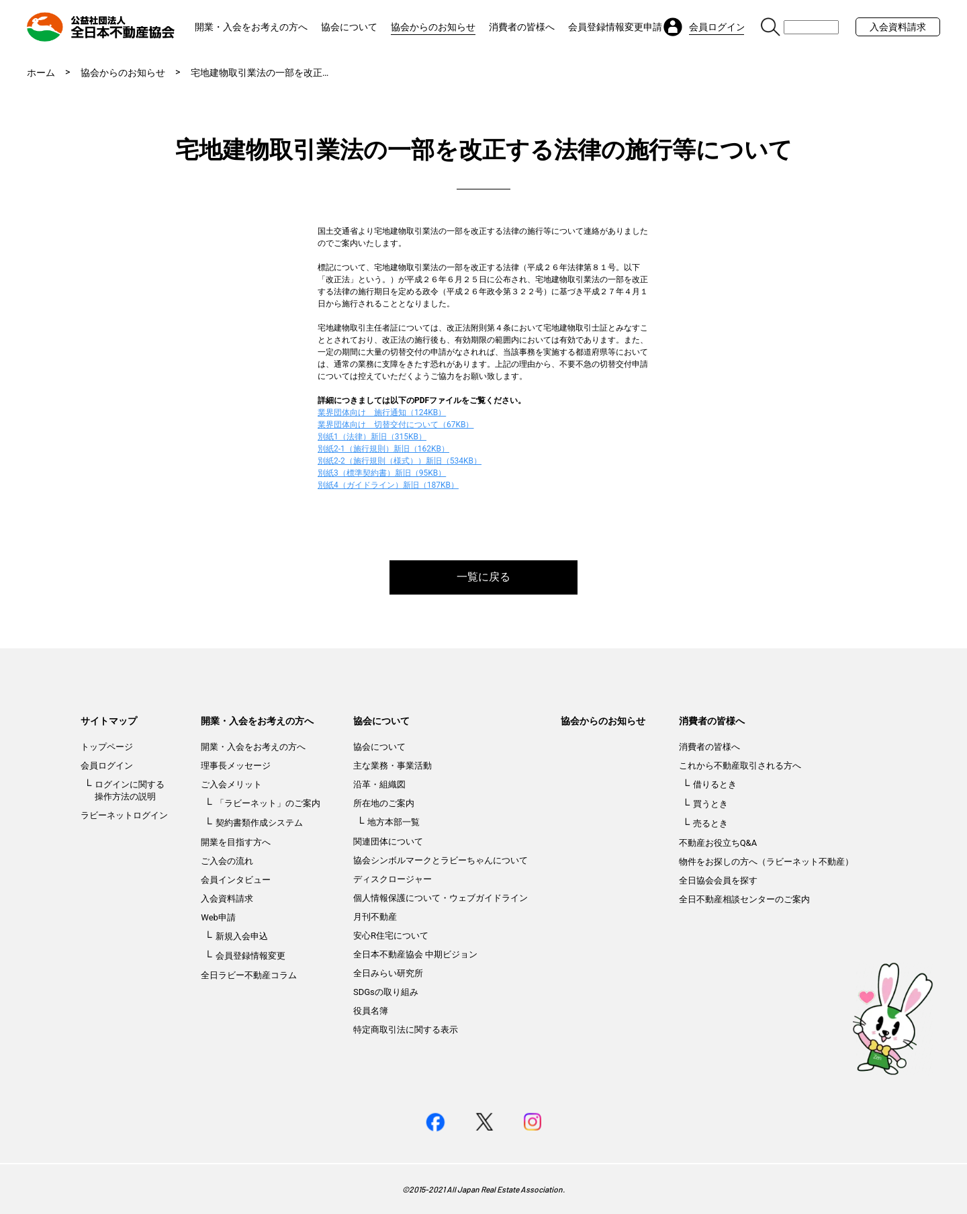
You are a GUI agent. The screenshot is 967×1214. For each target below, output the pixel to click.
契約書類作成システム (259, 823)
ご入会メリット (231, 784)
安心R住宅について (390, 935)
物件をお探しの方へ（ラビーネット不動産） (766, 862)
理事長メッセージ (236, 766)
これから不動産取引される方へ (740, 766)
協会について (349, 26)
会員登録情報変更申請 (615, 26)
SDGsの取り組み (385, 992)
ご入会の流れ (227, 861)
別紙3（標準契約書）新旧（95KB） (382, 473)
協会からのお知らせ (433, 26)
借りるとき (715, 784)
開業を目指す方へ (236, 842)
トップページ (107, 747)
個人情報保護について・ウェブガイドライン (440, 898)
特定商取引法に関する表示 (405, 1030)
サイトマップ (109, 721)
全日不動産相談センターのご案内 (744, 899)
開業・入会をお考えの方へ (251, 26)
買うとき (710, 804)
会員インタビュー (236, 880)
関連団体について (388, 841)
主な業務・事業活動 (392, 766)
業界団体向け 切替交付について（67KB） (396, 424)
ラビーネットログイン (124, 815)
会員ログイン (107, 766)
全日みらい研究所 (388, 973)
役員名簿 (370, 1011)
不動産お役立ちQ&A (718, 843)
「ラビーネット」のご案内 (268, 803)
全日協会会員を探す (718, 880)
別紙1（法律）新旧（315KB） (372, 436)
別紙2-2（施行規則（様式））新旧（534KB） (399, 461)
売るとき (710, 823)
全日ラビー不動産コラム (249, 975)
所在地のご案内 (383, 803)
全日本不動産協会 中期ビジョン (415, 954)
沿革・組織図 (379, 784)
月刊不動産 (375, 917)
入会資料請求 (898, 26)
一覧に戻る (483, 576)
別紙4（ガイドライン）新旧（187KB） (388, 485)
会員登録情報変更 (250, 956)
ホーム (41, 72)
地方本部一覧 (393, 822)
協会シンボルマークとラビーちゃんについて (440, 860)
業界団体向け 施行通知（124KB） (382, 412)
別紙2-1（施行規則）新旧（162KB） (383, 448)
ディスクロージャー (392, 879)
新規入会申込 (242, 936)
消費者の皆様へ (522, 26)
